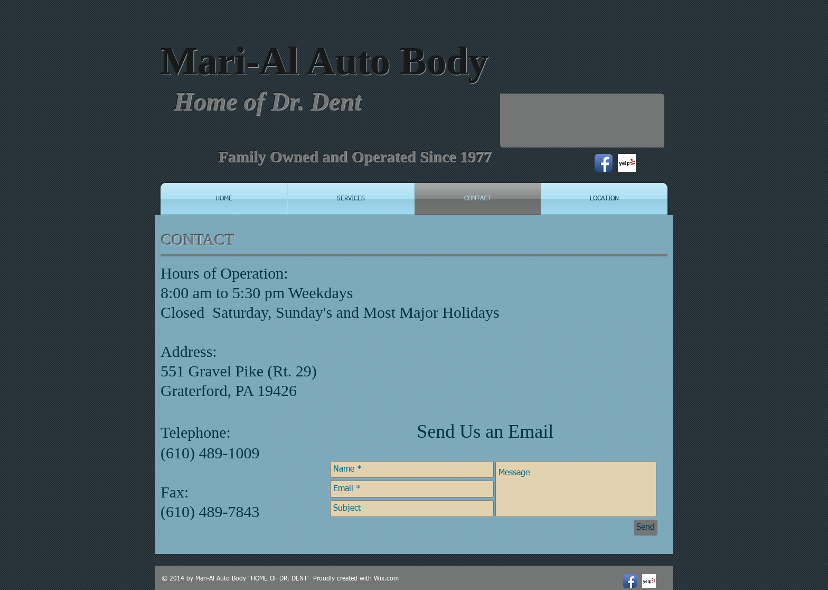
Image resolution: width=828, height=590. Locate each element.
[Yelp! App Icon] (627, 163)
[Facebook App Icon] (604, 163)
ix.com (389, 579)
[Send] (645, 528)
